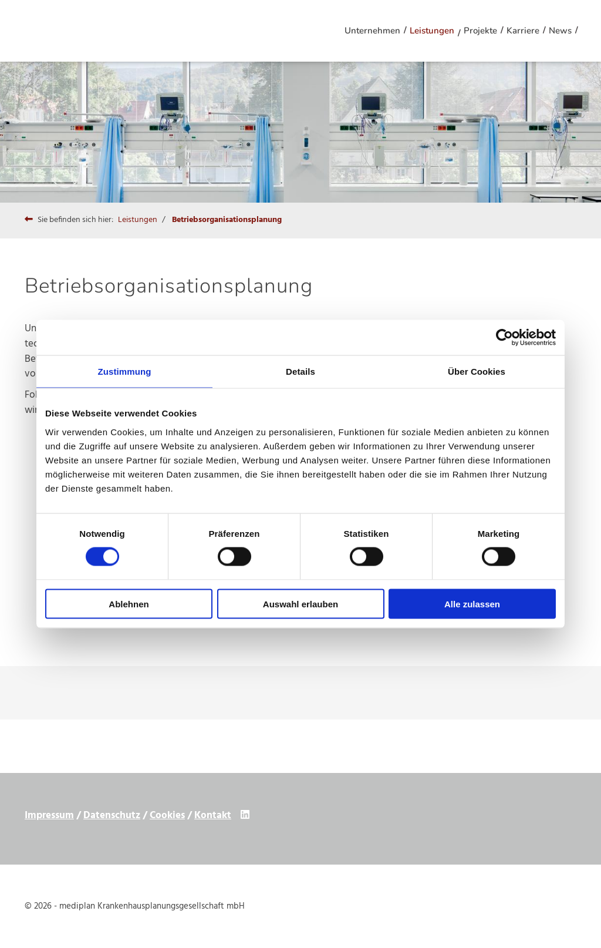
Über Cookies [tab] (476, 371)
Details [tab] (300, 371)
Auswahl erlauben (300, 604)
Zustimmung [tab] (124, 371)
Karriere (523, 30)
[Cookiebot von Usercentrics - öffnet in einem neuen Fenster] (504, 338)
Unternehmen (372, 30)
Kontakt (212, 815)
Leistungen (432, 30)
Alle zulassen (472, 604)
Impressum (49, 815)
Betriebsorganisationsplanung (227, 220)
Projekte (480, 30)
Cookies (167, 815)
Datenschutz (111, 815)
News (560, 30)
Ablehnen (128, 604)
